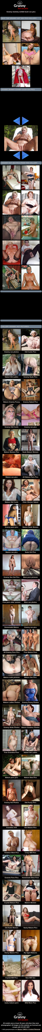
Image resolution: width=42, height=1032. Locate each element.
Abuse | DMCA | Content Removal (29, 1029)
